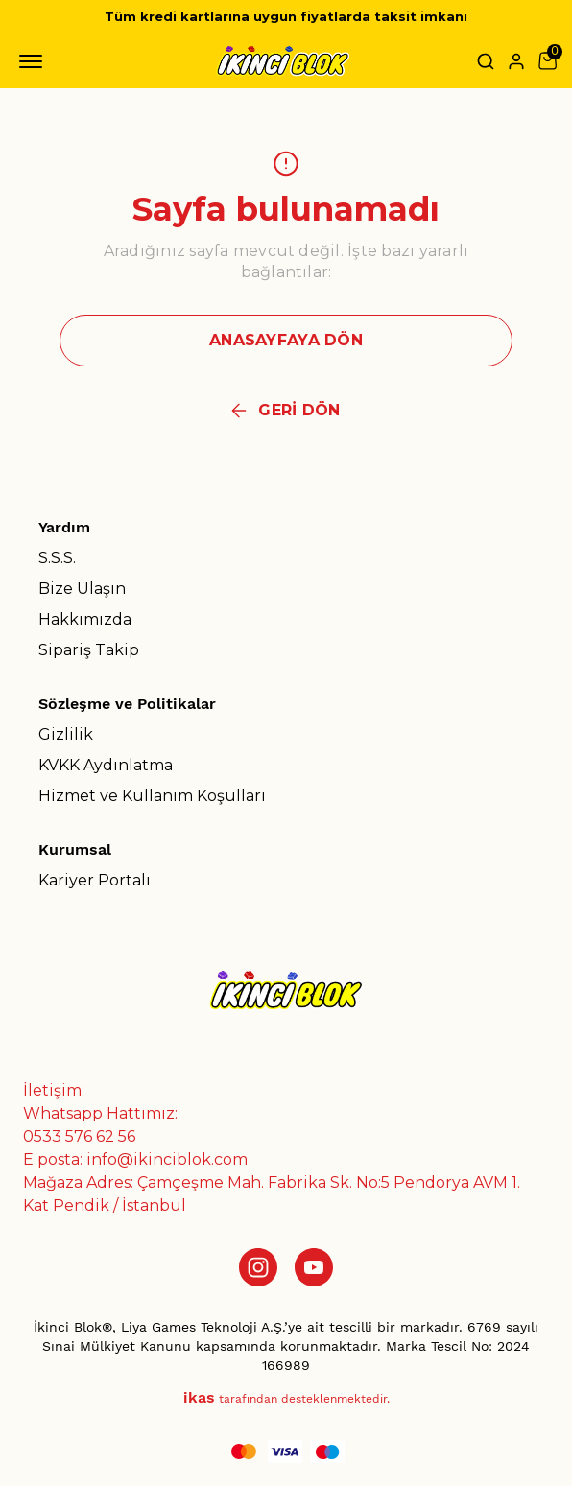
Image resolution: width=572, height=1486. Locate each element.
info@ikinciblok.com (167, 1159)
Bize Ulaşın (82, 588)
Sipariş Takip (88, 650)
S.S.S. (57, 558)
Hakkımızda (84, 619)
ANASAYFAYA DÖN (286, 340)
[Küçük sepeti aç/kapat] (547, 61)
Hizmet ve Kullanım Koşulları (152, 796)
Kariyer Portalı (94, 880)
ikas (199, 1397)
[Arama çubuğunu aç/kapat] (485, 61)
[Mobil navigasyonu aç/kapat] (34, 61)
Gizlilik (65, 734)
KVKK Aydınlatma (105, 765)
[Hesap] (516, 61)
